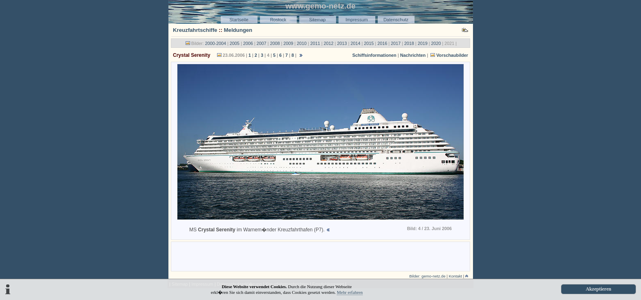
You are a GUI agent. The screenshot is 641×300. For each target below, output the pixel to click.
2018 (409, 43)
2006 (248, 43)
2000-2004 (215, 43)
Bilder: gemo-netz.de (427, 276)
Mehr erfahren (350, 292)
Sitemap (317, 19)
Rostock (278, 19)
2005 (235, 43)
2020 (436, 43)
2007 (262, 43)
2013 (342, 43)
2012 (329, 43)
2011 (315, 43)
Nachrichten (413, 55)
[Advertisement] (320, 256)
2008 (275, 43)
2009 (288, 43)
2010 (302, 43)
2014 (355, 43)
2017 (396, 43)
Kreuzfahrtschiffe (195, 30)
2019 (423, 43)
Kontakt (455, 276)
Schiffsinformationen (374, 55)
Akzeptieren (598, 289)
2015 (369, 43)
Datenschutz (395, 19)
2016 (382, 43)
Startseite (238, 19)
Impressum (356, 19)
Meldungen (238, 30)
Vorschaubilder (452, 55)
